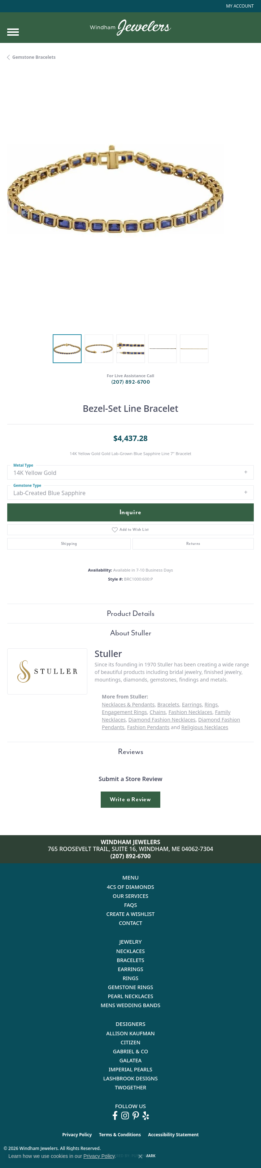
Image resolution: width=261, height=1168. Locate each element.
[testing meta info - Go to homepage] (130, 27)
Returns (193, 543)
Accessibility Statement (173, 1135)
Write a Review (130, 799)
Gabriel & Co (130, 1051)
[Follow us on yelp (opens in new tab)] (146, 1115)
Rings (211, 704)
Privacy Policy (77, 1135)
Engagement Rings (124, 712)
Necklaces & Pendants (128, 704)
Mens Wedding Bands (131, 1005)
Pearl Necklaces (130, 996)
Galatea (130, 1060)
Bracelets (168, 704)
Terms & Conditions (120, 1135)
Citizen (130, 1042)
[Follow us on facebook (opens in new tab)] (115, 1115)
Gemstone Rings (130, 987)
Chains (158, 712)
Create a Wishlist (130, 914)
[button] (239, 6)
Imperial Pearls (130, 1069)
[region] (130, 204)
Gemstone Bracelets (34, 57)
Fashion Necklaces (190, 712)
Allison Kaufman (130, 1033)
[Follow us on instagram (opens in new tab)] (125, 1115)
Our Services (130, 895)
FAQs (130, 905)
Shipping (69, 543)
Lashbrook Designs (130, 1078)
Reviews (130, 751)
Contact (130, 923)
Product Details (131, 613)
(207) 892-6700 (130, 382)
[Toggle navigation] (13, 32)
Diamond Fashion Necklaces (162, 719)
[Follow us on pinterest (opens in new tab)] (135, 1115)
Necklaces (130, 951)
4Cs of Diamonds (130, 886)
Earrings (192, 704)
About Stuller (130, 633)
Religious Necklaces (204, 727)
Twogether (130, 1087)
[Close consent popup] (140, 1156)
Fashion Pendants (148, 727)
